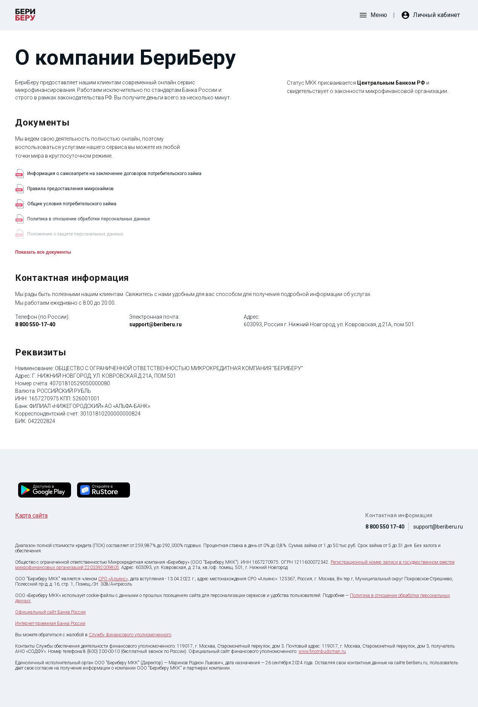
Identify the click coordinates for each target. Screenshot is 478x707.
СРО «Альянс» (113, 578)
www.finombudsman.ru (322, 651)
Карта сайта (31, 515)
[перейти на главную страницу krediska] (25, 15)
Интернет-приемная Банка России (50, 623)
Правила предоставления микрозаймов (64, 188)
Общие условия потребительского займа (65, 203)
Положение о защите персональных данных (69, 234)
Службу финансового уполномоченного (130, 634)
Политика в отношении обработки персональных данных (82, 218)
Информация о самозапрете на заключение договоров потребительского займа (108, 173)
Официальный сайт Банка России (50, 612)
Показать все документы (43, 252)
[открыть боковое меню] (373, 15)
